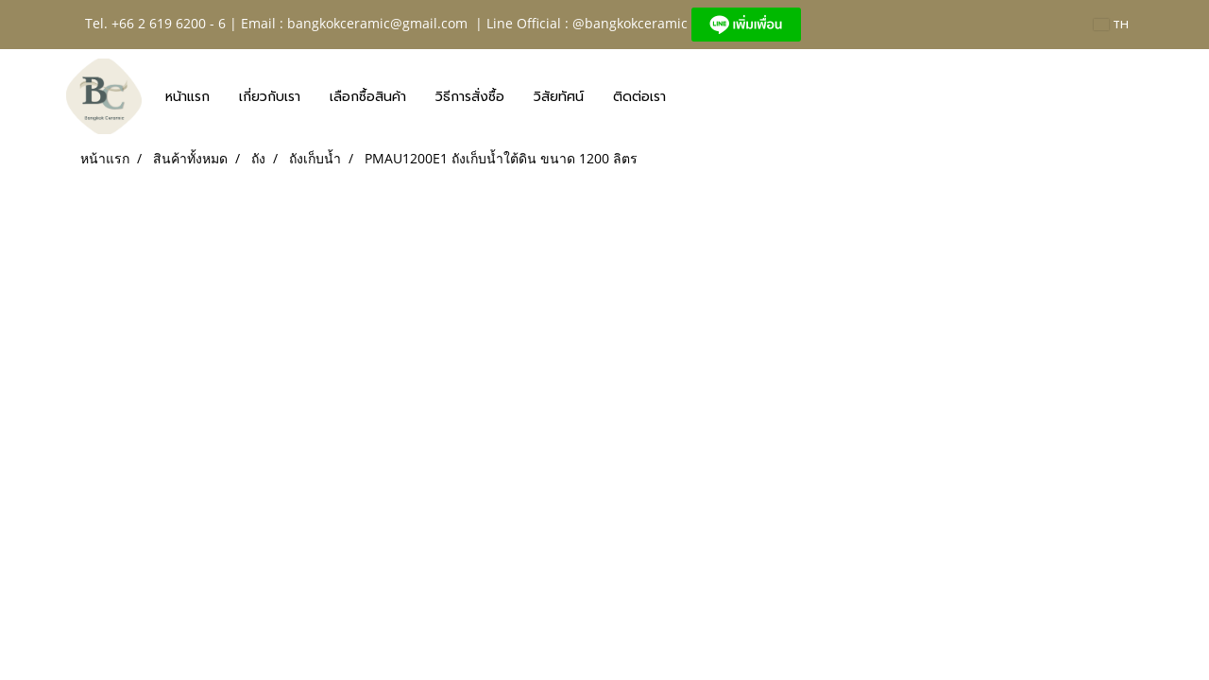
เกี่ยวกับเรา (269, 97)
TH (1111, 24)
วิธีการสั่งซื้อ (469, 97)
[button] (697, 96)
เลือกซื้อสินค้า (368, 97)
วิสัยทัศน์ (559, 97)
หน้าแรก (187, 97)
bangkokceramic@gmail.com (377, 23)
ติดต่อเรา (639, 97)
